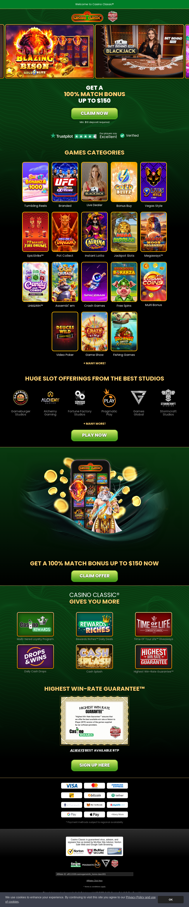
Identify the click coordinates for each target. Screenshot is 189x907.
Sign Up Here (94, 765)
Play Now (94, 435)
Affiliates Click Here (95, 881)
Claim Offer (95, 576)
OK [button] (171, 899)
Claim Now (94, 113)
